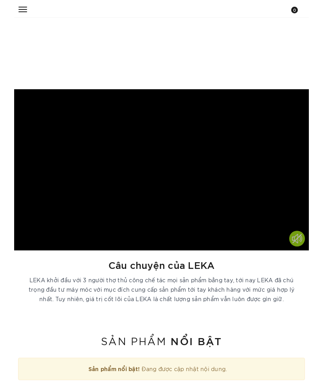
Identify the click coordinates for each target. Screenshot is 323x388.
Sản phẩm (161, 340)
